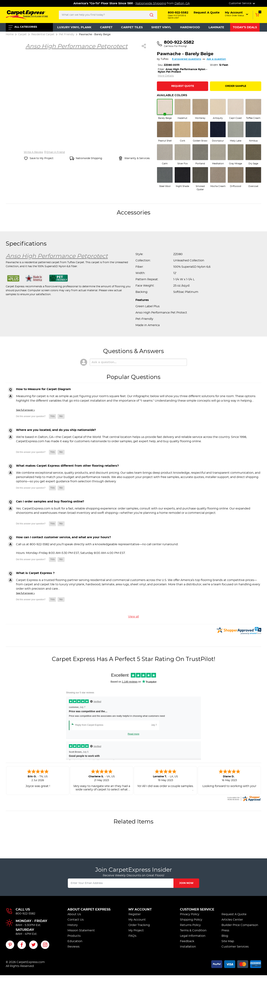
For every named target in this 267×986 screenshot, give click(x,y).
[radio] (165, 109)
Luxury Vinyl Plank (74, 27)
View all (133, 616)
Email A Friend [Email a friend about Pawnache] (55, 152)
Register (134, 914)
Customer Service (197, 909)
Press (225, 930)
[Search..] (108, 15)
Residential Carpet (42, 34)
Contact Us (75, 919)
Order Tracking (139, 925)
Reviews (73, 946)
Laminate (216, 27)
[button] (237, 14)
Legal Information (192, 935)
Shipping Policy (191, 919)
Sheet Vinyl (161, 27)
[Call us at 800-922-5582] (175, 44)
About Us (74, 914)
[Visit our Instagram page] (45, 945)
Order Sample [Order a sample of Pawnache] (235, 86)
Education (74, 941)
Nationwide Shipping (150, 3)
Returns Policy (190, 925)
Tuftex (164, 59)
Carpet (106, 27)
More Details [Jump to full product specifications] (166, 76)
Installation (188, 946)
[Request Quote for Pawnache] (182, 86)
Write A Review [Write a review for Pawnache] (33, 152)
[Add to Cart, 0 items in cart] (257, 15)
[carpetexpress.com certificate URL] (244, 798)
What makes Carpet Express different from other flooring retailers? (67, 465)
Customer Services (235, 946)
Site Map (227, 941)
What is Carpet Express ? (35, 573)
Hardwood (190, 27)
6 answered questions (186, 59)
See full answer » (25, 410)
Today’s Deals (245, 27)
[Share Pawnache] (144, 46)
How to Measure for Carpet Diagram (43, 389)
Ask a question (216, 59)
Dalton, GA (182, 3)
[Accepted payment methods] (236, 963)
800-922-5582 (25, 913)
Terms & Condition (193, 930)
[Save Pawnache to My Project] (38, 158)
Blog (224, 935)
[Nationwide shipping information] (86, 158)
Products (74, 935)
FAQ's (132, 935)
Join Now (186, 883)
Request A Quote (233, 914)
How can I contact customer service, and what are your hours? (63, 537)
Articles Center (232, 919)
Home (9, 34)
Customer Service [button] (242, 3)
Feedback (187, 941)
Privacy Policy (189, 914)
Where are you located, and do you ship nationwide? (56, 430)
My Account (140, 909)
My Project (136, 930)
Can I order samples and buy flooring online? (50, 501)
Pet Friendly (66, 34)
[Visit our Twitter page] (33, 945)
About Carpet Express (88, 909)
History (72, 925)
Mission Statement (81, 930)
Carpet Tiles (132, 27)
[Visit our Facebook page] (21, 945)
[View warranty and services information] (134, 158)
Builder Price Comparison (239, 925)
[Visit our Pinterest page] (10, 945)
